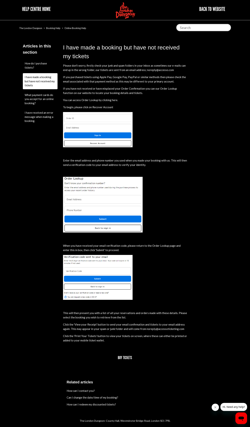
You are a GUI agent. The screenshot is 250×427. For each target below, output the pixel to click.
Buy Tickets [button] (125, 357)
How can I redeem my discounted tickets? (91, 404)
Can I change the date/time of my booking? (92, 397)
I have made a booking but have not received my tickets (40, 81)
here (114, 100)
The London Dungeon (30, 28)
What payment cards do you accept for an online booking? (39, 99)
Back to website (212, 9)
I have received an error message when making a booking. (39, 116)
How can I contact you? (81, 390)
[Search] (203, 27)
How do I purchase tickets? (36, 65)
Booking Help (53, 28)
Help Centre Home (36, 9)
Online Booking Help (75, 28)
